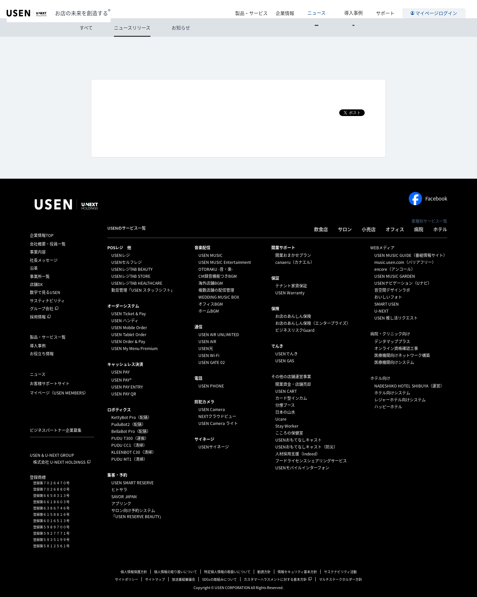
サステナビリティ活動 (340, 571)
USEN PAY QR (123, 394)
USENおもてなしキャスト (298, 440)
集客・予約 (117, 475)
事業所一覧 (40, 276)
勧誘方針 (264, 571)
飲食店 (321, 229)
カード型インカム (291, 398)
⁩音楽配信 (202, 248)
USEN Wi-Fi (208, 355)
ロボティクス (119, 410)
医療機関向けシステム (394, 362)
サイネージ (204, 439)
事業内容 (38, 252)
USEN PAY (120, 372)
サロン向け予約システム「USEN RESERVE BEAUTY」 (137, 513)
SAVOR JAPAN (124, 497)
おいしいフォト (388, 297)
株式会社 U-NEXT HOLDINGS (59, 462)
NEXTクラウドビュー (217, 416)
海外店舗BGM (210, 283)
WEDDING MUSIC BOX (218, 297)
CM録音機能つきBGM (217, 276)
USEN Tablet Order (128, 334)
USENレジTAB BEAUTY (131, 269)
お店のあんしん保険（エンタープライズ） (312, 323)
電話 (198, 378)
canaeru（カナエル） (294, 262)
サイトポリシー (126, 579)
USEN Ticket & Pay (128, 314)
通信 (198, 327)
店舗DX (36, 284)
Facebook (428, 198)
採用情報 (38, 317)
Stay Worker (286, 426)
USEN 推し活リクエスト (396, 318)
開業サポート (283, 248)
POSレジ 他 (119, 248)
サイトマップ (155, 579)
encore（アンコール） (394, 269)
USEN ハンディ (124, 321)
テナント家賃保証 (291, 286)
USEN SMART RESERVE (132, 483)
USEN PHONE (211, 386)
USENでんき (286, 354)
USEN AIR (207, 341)
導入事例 (358, 9)
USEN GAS (284, 361)
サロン (345, 229)
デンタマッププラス (392, 341)
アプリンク (121, 504)
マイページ (59, 393)
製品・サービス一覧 (48, 337)
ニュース (332, 9)
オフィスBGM (210, 304)
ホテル (440, 229)
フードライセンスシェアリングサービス (311, 461)
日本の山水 (285, 412)
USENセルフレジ (126, 262)
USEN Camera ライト (218, 423)
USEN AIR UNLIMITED (218, 334)
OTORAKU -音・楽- (215, 269)
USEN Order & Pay (128, 341)
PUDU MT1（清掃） (129, 459)
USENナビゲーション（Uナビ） (403, 283)
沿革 (34, 268)
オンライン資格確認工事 (396, 348)
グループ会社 (41, 308)
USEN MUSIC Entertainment (224, 262)
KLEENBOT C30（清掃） (133, 452)
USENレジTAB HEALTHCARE (136, 283)
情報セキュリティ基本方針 (297, 571)
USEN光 (205, 348)
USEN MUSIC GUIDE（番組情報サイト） (410, 255)
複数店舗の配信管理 (216, 290)
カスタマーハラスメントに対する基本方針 (275, 579)
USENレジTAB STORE (130, 276)
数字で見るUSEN (45, 292)
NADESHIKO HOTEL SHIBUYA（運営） (409, 386)
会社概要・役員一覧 (48, 244)
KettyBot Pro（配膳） (131, 417)
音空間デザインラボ (392, 290)
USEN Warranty (289, 293)
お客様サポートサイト (50, 384)
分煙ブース (285, 405)
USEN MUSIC (210, 255)
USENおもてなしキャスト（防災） (306, 447)
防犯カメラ (204, 402)
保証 (275, 278)
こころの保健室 (289, 433)
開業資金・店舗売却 (293, 384)
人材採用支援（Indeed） (297, 454)
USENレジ (120, 255)
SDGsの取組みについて (219, 579)
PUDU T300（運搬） (130, 438)
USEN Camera (211, 409)
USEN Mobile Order (129, 327)
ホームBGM (208, 311)
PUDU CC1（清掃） (129, 445)
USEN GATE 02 (211, 362)
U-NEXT (381, 311)
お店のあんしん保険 (293, 316)
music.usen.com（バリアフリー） (405, 262)
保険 (275, 309)
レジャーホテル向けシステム (400, 400)
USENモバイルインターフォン (302, 468)
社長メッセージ (44, 260)
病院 (418, 229)
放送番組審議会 (183, 579)
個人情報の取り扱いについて (175, 571)
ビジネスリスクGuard (294, 330)
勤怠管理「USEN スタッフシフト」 (143, 290)
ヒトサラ (119, 490)
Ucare (281, 419)
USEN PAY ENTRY (127, 387)
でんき (277, 346)
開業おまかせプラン (293, 255)
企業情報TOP (42, 235)
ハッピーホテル (388, 407)
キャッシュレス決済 (125, 364)
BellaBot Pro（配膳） (131, 431)
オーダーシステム (123, 306)
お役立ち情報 (42, 353)
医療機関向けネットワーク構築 (402, 355)
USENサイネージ (213, 447)
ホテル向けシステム (392, 393)
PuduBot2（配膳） (128, 424)
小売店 (369, 229)
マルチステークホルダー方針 (340, 579)
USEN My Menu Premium (134, 348)
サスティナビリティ (47, 300)
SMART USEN (386, 304)
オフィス (395, 229)
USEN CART (286, 391)
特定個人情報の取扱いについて (227, 571)
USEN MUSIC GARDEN (394, 276)
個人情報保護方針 (134, 571)
